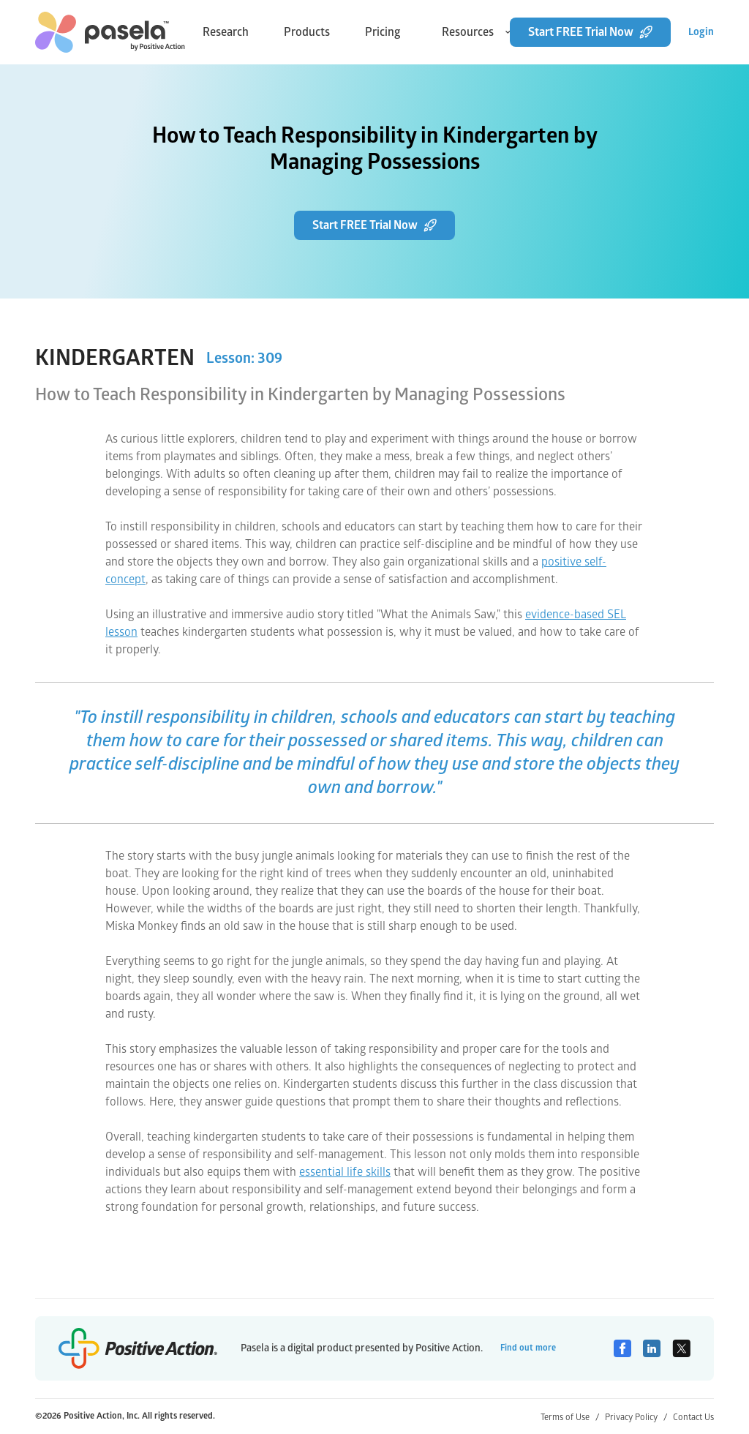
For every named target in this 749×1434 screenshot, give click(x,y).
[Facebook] (622, 1348)
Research (226, 32)
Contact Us (693, 1417)
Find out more (528, 1348)
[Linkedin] (651, 1348)
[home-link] (110, 32)
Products (307, 32)
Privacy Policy (636, 1417)
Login (701, 32)
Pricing (383, 32)
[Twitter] (681, 1348)
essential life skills (345, 1172)
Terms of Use (570, 1417)
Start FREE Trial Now (590, 32)
